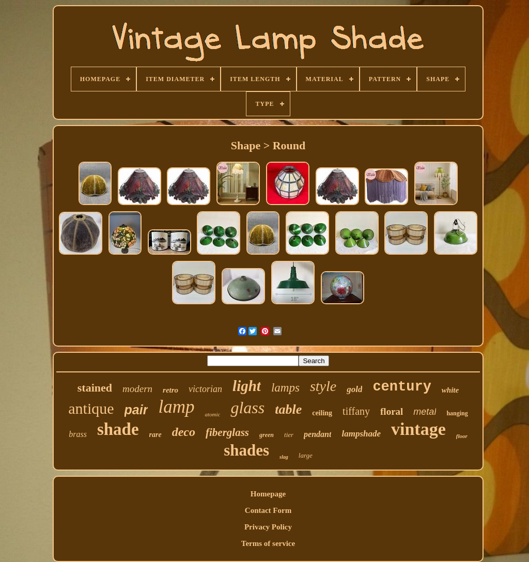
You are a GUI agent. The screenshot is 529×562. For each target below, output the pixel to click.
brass (78, 434)
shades (246, 450)
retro (170, 390)
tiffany (356, 411)
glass (247, 407)
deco (183, 432)
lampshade (361, 434)
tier (288, 435)
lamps (285, 387)
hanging (457, 413)
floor (462, 436)
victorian (205, 389)
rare (155, 435)
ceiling (322, 413)
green (266, 435)
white (450, 390)
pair (136, 409)
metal (424, 412)
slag (283, 457)
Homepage (268, 494)
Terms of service (268, 543)
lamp (176, 407)
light (246, 386)
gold (354, 389)
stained (94, 387)
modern (137, 388)
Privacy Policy (268, 527)
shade (118, 429)
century (401, 387)
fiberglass (227, 432)
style (323, 386)
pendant (317, 434)
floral (391, 411)
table (288, 409)
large (306, 455)
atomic (212, 414)
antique (91, 408)
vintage (418, 429)
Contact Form (268, 510)
